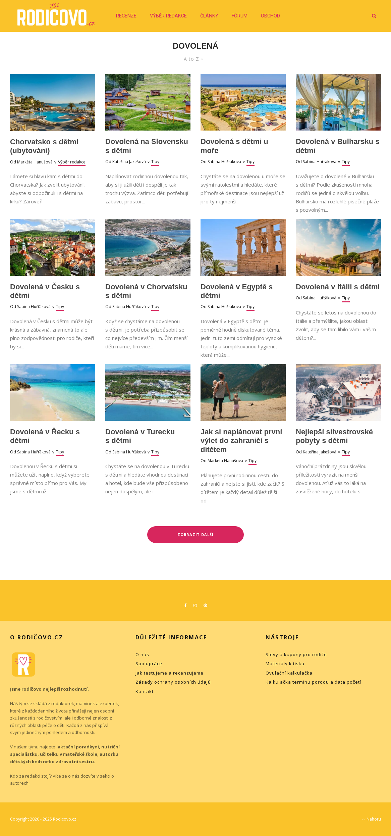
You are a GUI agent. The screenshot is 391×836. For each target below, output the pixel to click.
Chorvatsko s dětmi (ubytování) (44, 146)
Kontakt (144, 691)
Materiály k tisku (285, 663)
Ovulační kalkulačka (289, 673)
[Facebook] (185, 605)
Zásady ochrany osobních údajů (173, 682)
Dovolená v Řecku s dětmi (45, 436)
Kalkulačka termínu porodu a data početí (313, 682)
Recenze (126, 16)
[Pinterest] (205, 605)
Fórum (239, 16)
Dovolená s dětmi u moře (234, 145)
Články (209, 16)
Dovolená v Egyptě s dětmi (237, 291)
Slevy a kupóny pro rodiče (296, 654)
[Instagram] (195, 605)
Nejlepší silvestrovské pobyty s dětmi (334, 436)
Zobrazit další (195, 534)
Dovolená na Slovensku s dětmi (146, 145)
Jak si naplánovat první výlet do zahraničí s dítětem (241, 441)
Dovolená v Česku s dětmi (45, 291)
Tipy (155, 161)
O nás (142, 654)
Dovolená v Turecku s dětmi (140, 436)
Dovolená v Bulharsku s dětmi (337, 145)
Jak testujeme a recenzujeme (169, 673)
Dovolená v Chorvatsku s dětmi (146, 291)
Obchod (270, 16)
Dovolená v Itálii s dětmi (338, 287)
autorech (19, 783)
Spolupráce (148, 663)
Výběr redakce (168, 16)
